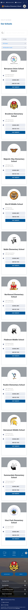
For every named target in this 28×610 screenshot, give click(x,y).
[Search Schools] (15, 33)
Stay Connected (7, 594)
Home (2, 20)
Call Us (21, 574)
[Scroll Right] (26, 553)
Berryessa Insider (10, 2)
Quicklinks (5, 585)
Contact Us (5, 581)
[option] (4, 553)
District (3, 2)
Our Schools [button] (19, 2)
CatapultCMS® (10, 608)
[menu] (14, 39)
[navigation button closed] (24, 6)
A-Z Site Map (4, 605)
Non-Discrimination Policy (8, 599)
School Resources (7, 589)
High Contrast (6, 602)
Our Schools (8, 20)
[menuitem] (14, 39)
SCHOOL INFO (15, 80)
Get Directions (7, 574)
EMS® (14, 608)
